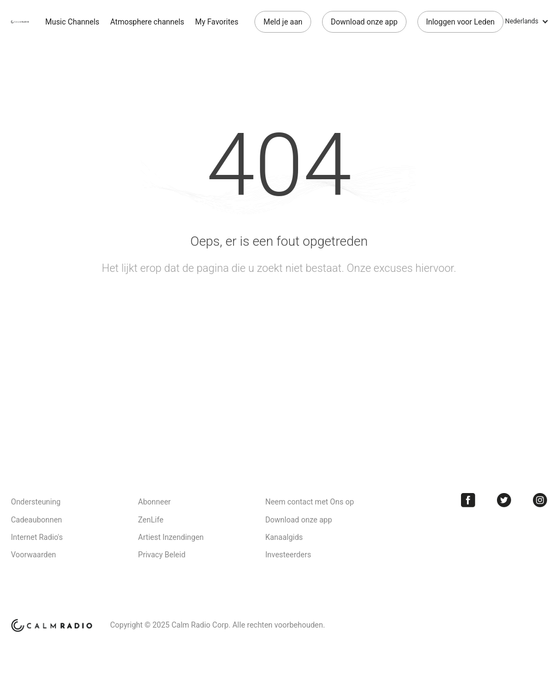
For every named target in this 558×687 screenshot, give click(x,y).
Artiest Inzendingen (170, 537)
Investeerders (288, 554)
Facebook (468, 500)
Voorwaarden (33, 554)
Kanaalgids (284, 537)
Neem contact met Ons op (309, 501)
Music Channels (72, 21)
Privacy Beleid (161, 554)
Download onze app (364, 21)
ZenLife (150, 519)
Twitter (504, 500)
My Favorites (216, 21)
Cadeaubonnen (36, 519)
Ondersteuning (35, 501)
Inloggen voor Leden (460, 21)
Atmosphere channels (147, 21)
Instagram (540, 500)
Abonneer (154, 501)
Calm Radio (20, 22)
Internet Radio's (37, 537)
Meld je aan (282, 21)
